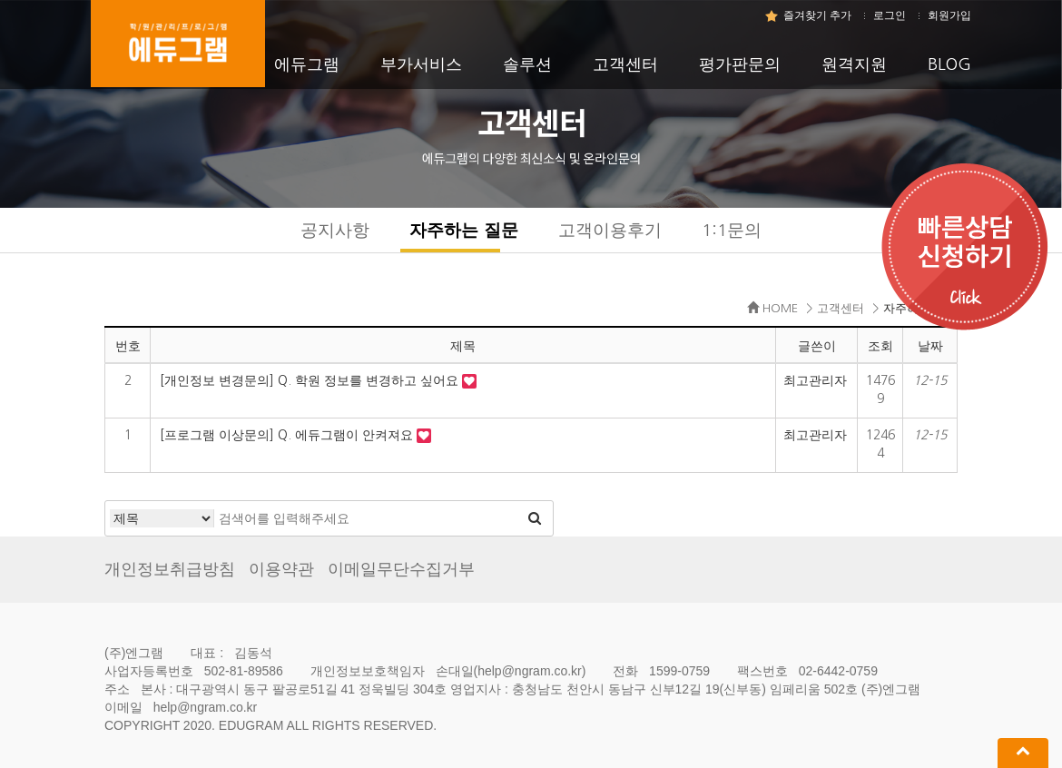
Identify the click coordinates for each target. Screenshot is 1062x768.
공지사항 (334, 230)
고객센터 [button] (625, 64)
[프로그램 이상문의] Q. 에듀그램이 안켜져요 (288, 434)
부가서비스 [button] (421, 64)
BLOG (949, 64)
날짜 (930, 346)
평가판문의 (740, 64)
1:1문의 (732, 230)
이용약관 (281, 569)
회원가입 (949, 15)
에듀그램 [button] (306, 64)
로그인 (889, 15)
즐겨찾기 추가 (817, 15)
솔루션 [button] (527, 64)
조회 (880, 346)
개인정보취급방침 (169, 569)
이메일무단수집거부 (401, 569)
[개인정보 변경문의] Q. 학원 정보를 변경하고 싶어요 (311, 380)
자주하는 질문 (463, 230)
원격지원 (854, 64)
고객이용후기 (610, 230)
